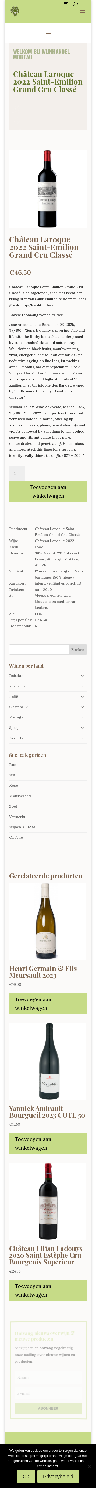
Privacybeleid (58, 1476)
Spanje (14, 727)
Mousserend (20, 796)
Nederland (18, 738)
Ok (26, 1476)
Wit (12, 775)
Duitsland (17, 675)
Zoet (13, 806)
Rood (14, 764)
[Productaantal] (17, 473)
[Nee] (89, 1466)
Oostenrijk (18, 707)
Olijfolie (16, 837)
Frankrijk (17, 686)
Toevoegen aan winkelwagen (48, 491)
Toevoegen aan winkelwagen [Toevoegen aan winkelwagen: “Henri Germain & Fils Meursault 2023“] (33, 1003)
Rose (13, 785)
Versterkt (17, 816)
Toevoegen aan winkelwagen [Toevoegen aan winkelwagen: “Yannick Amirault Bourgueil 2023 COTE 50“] (33, 1143)
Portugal (16, 717)
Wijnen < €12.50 (22, 827)
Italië (13, 696)
